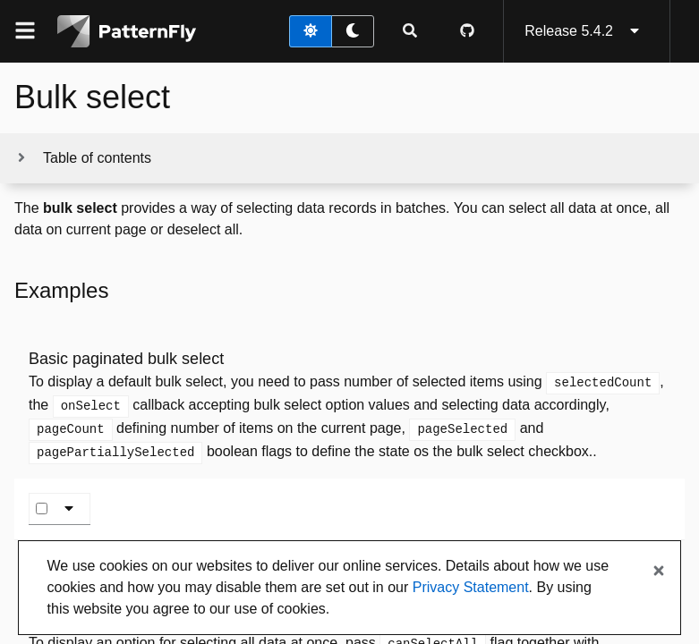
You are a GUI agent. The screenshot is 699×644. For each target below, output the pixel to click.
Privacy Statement (471, 587)
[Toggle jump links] (83, 158)
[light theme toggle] (310, 31)
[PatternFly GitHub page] (467, 31)
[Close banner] (658, 571)
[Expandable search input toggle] (409, 31)
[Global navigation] (25, 31)
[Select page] (41, 508)
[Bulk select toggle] (72, 509)
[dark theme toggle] (352, 31)
